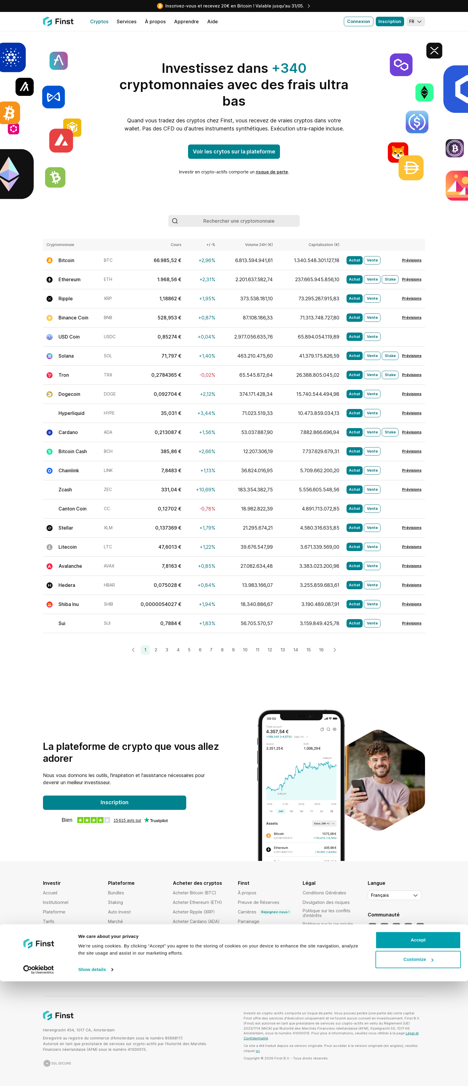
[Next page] (334, 650)
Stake (390, 279)
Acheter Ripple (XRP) (194, 911)
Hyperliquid (71, 413)
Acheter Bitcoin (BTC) (194, 892)
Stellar (66, 528)
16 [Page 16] (321, 649)
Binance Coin (73, 318)
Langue (376, 883)
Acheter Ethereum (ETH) (197, 902)
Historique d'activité (128, 959)
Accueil (50, 892)
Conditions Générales (324, 892)
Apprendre (248, 959)
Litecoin (68, 547)
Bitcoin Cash (73, 451)
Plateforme (54, 911)
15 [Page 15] (309, 649)
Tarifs (48, 921)
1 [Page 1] (145, 649)
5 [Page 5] (189, 649)
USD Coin (69, 337)
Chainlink (69, 470)
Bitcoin (66, 260)
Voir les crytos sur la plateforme (234, 151)
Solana (66, 356)
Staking (115, 902)
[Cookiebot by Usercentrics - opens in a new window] (39, 1074)
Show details (92, 1074)
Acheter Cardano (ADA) (196, 921)
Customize (418, 1064)
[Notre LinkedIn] (396, 927)
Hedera (67, 585)
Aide (242, 930)
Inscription (389, 21)
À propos (247, 892)
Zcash (65, 490)
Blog (242, 950)
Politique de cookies (323, 933)
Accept (418, 1044)
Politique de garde (321, 943)
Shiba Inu (69, 604)
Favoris (115, 950)
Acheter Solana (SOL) (194, 930)
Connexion (358, 21)
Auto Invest (119, 911)
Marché (115, 921)
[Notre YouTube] (384, 927)
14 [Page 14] (295, 649)
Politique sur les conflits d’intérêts (326, 913)
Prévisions (411, 260)
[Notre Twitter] (372, 927)
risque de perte (272, 171)
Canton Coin (73, 509)
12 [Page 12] (270, 649)
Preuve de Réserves (258, 902)
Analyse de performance (133, 940)
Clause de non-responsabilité (318, 975)
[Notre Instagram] (408, 927)
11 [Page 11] (257, 649)
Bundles (116, 892)
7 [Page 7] (211, 649)
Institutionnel (55, 902)
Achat (354, 260)
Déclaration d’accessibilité (329, 964)
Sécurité (51, 940)
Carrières (265, 912)
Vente (372, 260)
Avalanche (70, 566)
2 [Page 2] (156, 649)
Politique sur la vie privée (328, 924)
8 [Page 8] (222, 649)
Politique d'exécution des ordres (328, 954)
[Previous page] (133, 650)
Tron (64, 375)
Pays (48, 950)
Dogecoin (69, 394)
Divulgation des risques (326, 902)
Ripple (66, 299)
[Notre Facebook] (420, 927)
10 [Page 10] (245, 649)
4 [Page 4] (178, 649)
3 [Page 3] (167, 649)
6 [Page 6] (200, 649)
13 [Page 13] (283, 649)
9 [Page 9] (233, 649)
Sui (62, 623)
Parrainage (248, 921)
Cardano (68, 432)
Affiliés (244, 940)
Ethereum (70, 279)
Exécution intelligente (129, 930)
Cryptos (51, 930)
